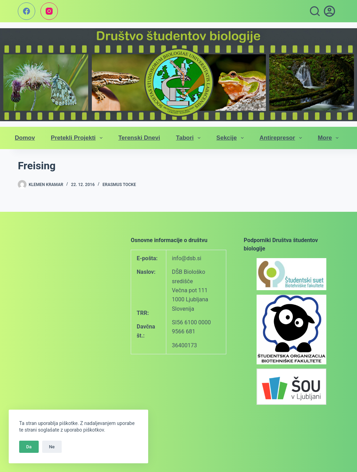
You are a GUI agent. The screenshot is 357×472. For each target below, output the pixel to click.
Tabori (189, 138)
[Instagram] (49, 11)
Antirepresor (281, 138)
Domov (25, 137)
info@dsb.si (186, 258)
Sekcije (231, 138)
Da (29, 446)
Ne (52, 446)
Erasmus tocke (119, 184)
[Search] (315, 11)
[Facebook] (26, 11)
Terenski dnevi (139, 137)
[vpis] (329, 11)
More (329, 138)
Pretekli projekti (78, 138)
